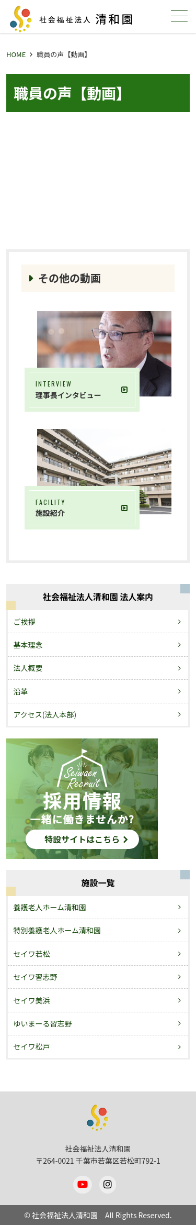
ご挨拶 (25, 621)
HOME (16, 54)
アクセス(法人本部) (45, 714)
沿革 (21, 691)
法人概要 (28, 668)
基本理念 (28, 644)
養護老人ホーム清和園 (50, 907)
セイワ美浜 (32, 1000)
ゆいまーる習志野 (43, 1023)
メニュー (178, 15)
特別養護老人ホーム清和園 (57, 930)
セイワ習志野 (35, 977)
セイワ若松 (32, 953)
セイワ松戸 (32, 1046)
